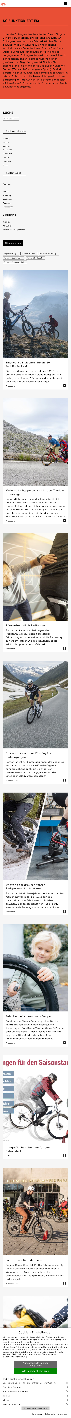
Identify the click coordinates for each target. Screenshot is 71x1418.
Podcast (7, 203)
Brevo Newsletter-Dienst (35, 1391)
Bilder (6, 192)
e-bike (6, 142)
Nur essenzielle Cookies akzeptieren (35, 1364)
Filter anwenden (13, 243)
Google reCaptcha (35, 1387)
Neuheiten (7, 199)
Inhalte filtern (9, 119)
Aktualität (7, 226)
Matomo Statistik (35, 1404)
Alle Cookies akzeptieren (35, 1370)
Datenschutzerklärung (15, 1356)
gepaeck (7, 161)
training (6, 138)
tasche (6, 157)
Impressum (37, 1414)
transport (7, 153)
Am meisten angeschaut (14, 230)
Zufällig (6, 222)
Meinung (7, 195)
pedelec (7, 146)
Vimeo (35, 1400)
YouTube (35, 1396)
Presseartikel (9, 207)
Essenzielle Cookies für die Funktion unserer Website (35, 1383)
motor (6, 165)
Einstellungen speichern (35, 1408)
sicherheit (7, 150)
